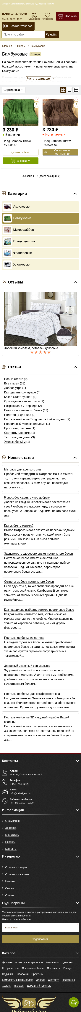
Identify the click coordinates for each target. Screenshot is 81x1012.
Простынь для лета (17, 428)
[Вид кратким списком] (76, 90)
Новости (10, 841)
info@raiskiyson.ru (20, 793)
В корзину (20, 160)
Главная (7, 46)
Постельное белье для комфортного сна (32, 693)
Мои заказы (12, 834)
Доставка (10, 827)
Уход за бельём (14, 441)
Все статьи (11, 383)
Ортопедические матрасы (22, 401)
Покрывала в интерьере (20, 405)
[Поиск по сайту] (22, 34)
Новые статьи (13, 379)
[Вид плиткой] (63, 90)
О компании (12, 820)
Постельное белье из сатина (23, 637)
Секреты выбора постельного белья (29, 581)
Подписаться (40, 939)
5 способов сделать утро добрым (27, 497)
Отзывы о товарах (16, 867)
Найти (51, 34)
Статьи (9, 895)
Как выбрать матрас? (18, 525)
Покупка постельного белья (23, 410)
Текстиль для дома (17, 437)
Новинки (10, 881)
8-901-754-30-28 (14, 14)
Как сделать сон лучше (20, 392)
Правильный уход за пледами (24, 423)
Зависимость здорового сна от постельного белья (38, 553)
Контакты (10, 848)
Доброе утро (12, 388)
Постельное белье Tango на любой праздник (35, 419)
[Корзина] (67, 16)
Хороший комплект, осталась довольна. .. (32, 348)
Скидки (9, 888)
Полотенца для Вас (17, 414)
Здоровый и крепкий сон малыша (27, 665)
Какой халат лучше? (18, 396)
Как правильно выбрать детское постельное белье (39, 609)
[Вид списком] (70, 90)
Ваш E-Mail (11, 927)
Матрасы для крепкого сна (22, 469)
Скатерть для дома (17, 432)
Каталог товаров (17, 26)
